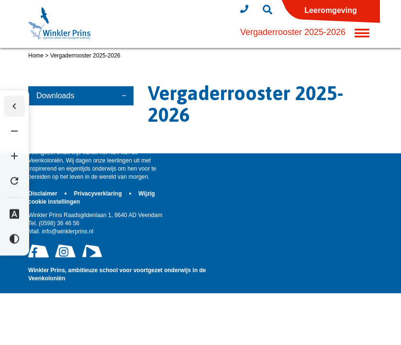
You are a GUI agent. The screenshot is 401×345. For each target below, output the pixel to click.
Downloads (55, 96)
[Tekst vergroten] (14, 156)
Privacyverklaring (98, 193)
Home (36, 55)
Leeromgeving (330, 10)
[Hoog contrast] (14, 239)
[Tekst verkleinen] (14, 131)
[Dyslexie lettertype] (14, 214)
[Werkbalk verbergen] (14, 106)
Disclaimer (43, 193)
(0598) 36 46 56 (53, 223)
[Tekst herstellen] (14, 181)
